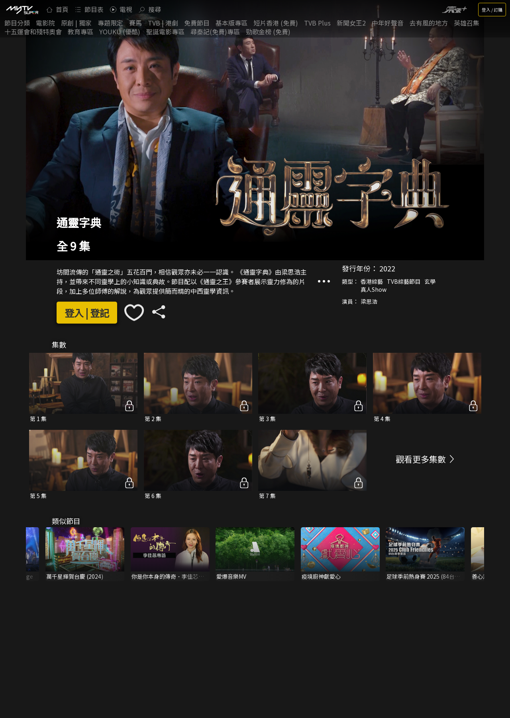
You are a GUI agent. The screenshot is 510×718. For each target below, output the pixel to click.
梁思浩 (369, 301)
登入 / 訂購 (492, 9)
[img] (22, 9)
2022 (387, 268)
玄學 (429, 281)
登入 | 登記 (87, 313)
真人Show (373, 289)
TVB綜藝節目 (403, 281)
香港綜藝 (372, 281)
